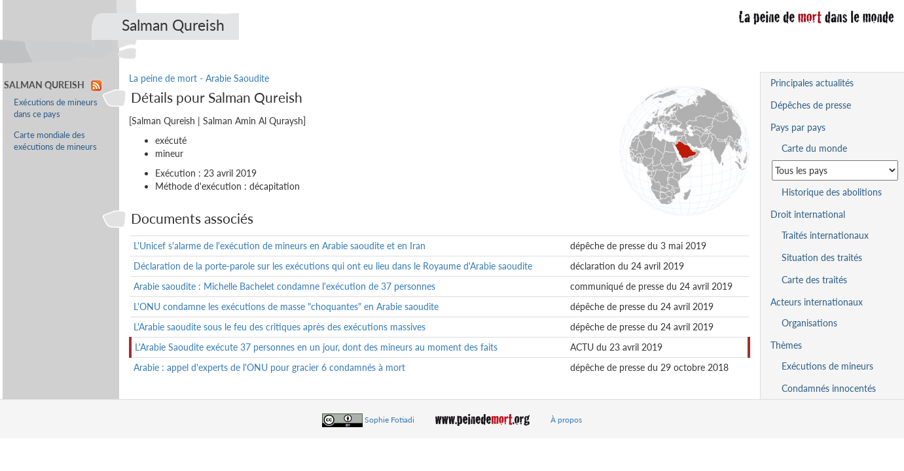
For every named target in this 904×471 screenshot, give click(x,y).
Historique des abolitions (832, 192)
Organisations (809, 322)
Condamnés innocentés (829, 388)
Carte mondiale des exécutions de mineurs (55, 141)
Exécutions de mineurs (827, 366)
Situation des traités (822, 257)
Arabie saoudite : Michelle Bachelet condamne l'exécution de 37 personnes (284, 286)
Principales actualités (812, 82)
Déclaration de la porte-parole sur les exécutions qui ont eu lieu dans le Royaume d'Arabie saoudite (333, 265)
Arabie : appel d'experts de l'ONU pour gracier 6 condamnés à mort (269, 367)
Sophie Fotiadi (389, 420)
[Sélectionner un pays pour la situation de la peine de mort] (835, 170)
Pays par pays (797, 127)
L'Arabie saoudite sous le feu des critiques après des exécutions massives (279, 326)
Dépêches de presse (810, 105)
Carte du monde (814, 148)
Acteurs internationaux (816, 301)
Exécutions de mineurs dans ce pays (56, 108)
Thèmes (786, 345)
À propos (566, 420)
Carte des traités (814, 279)
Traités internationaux (825, 235)
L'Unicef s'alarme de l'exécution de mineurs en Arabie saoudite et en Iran (279, 245)
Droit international (807, 214)
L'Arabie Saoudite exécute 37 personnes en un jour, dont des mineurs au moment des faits (316, 347)
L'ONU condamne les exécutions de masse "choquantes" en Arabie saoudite (286, 306)
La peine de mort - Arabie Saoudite (199, 78)
